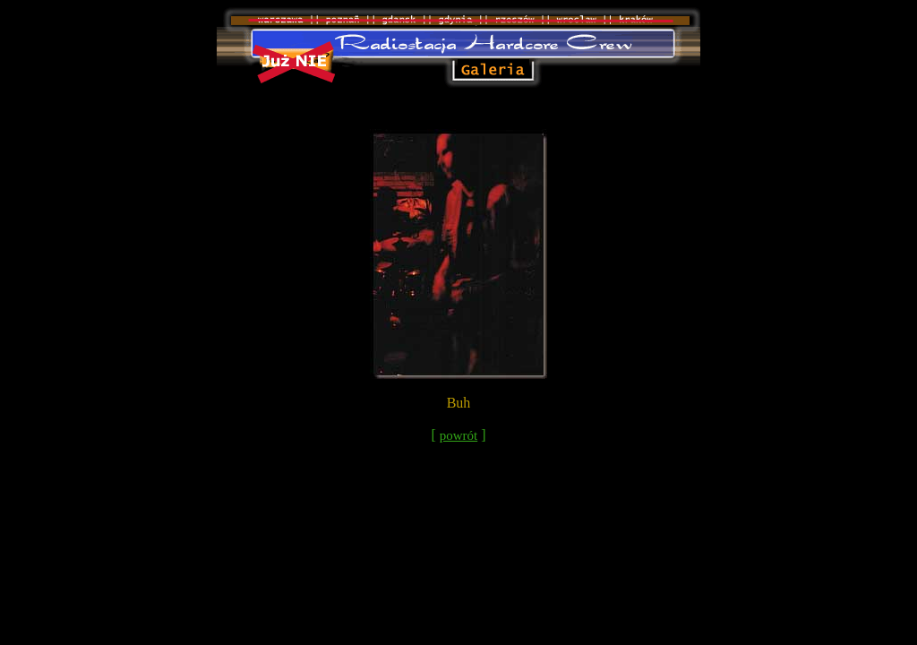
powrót (459, 435)
